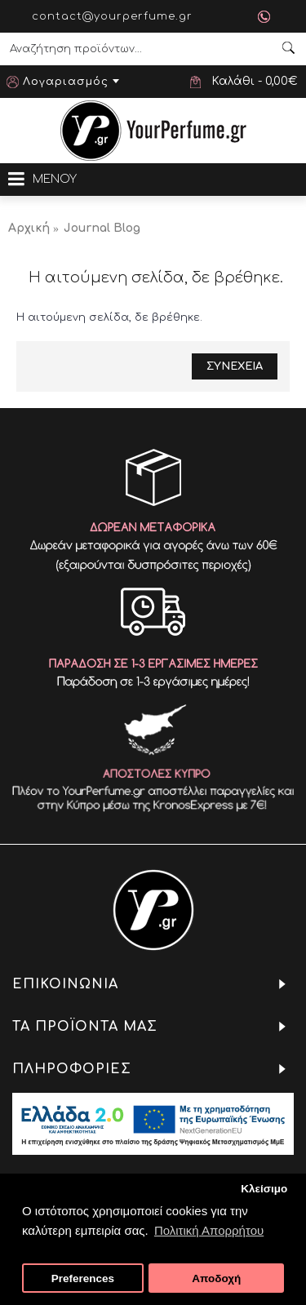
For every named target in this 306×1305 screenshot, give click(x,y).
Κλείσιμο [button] (264, 1189)
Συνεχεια (234, 366)
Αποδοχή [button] (216, 1278)
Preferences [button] (82, 1278)
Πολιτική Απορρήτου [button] (209, 1230)
